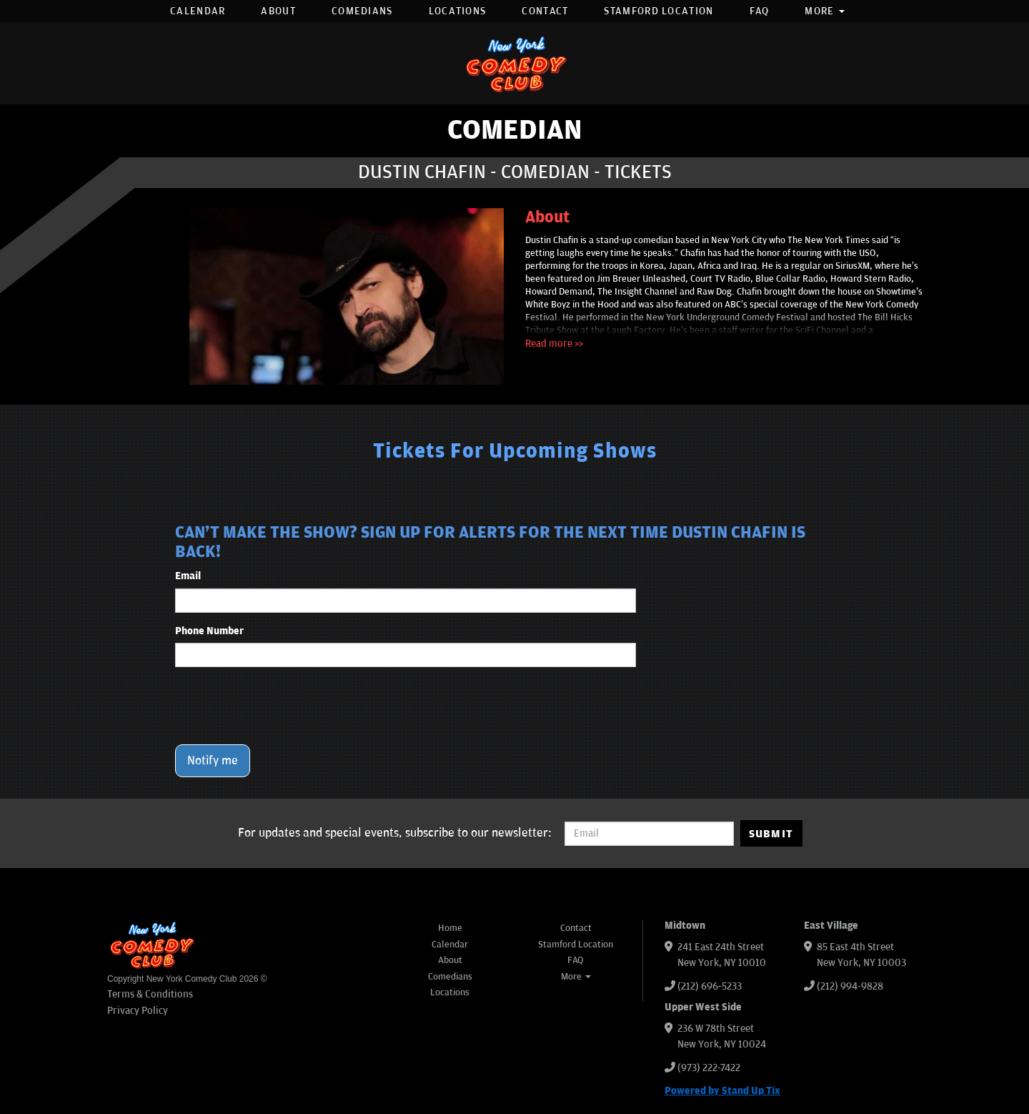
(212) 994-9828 (850, 986)
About (278, 11)
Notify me (212, 761)
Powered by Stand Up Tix (722, 1091)
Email (188, 576)
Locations (458, 11)
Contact (545, 11)
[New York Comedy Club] (514, 63)
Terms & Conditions (150, 994)
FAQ (760, 11)
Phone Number (209, 631)
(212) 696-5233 (709, 986)
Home (450, 928)
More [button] (825, 11)
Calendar (197, 11)
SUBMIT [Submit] (771, 833)
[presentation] (283, 706)
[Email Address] (649, 834)
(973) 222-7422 (708, 1068)
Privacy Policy (137, 1011)
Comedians (362, 11)
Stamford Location (658, 11)
